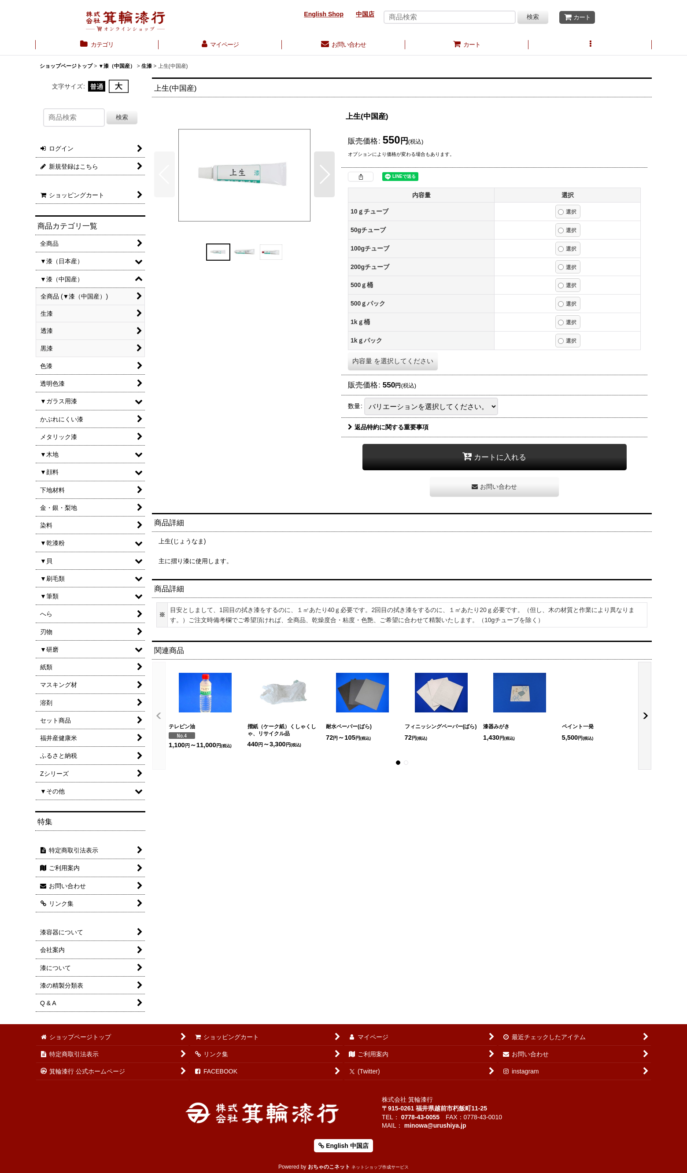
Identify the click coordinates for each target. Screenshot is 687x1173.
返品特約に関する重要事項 (388, 427)
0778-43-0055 (420, 1117)
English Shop (324, 14)
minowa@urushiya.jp (435, 1125)
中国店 (365, 14)
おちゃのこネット (329, 1167)
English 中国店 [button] (343, 1145)
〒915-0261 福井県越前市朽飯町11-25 (434, 1108)
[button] (590, 45)
